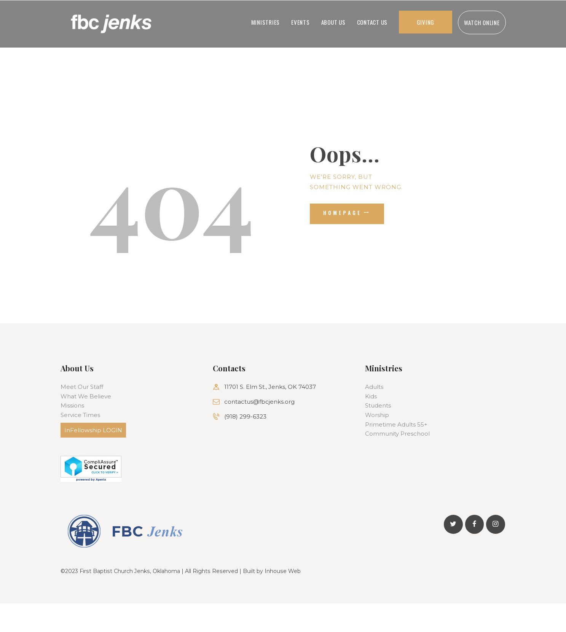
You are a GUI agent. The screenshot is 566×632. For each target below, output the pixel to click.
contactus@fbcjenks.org (259, 401)
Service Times (80, 415)
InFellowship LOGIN (93, 430)
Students (378, 405)
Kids (371, 396)
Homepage (342, 213)
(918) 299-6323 (245, 416)
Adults (374, 386)
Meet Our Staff (82, 386)
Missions (72, 405)
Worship (377, 415)
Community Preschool (397, 433)
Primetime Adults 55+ (396, 424)
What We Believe (86, 396)
